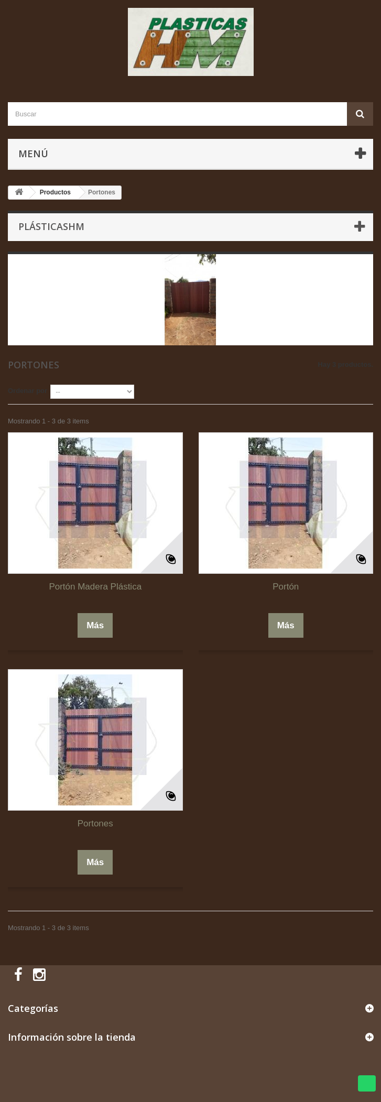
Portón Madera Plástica (95, 587)
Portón (286, 587)
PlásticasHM (51, 226)
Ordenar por (27, 391)
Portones (95, 823)
